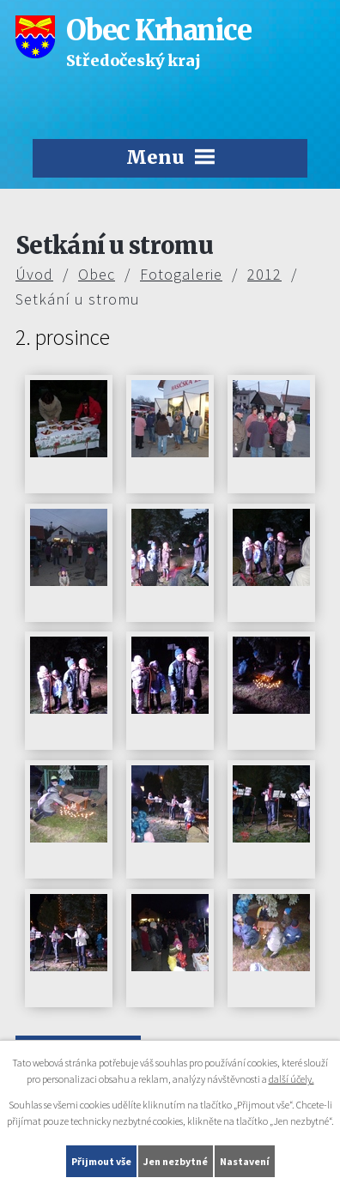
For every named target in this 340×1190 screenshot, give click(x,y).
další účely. (291, 1078)
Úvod (34, 274)
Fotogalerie (181, 274)
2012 (264, 274)
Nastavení (245, 1161)
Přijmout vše (101, 1161)
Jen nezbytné (175, 1161)
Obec (96, 274)
